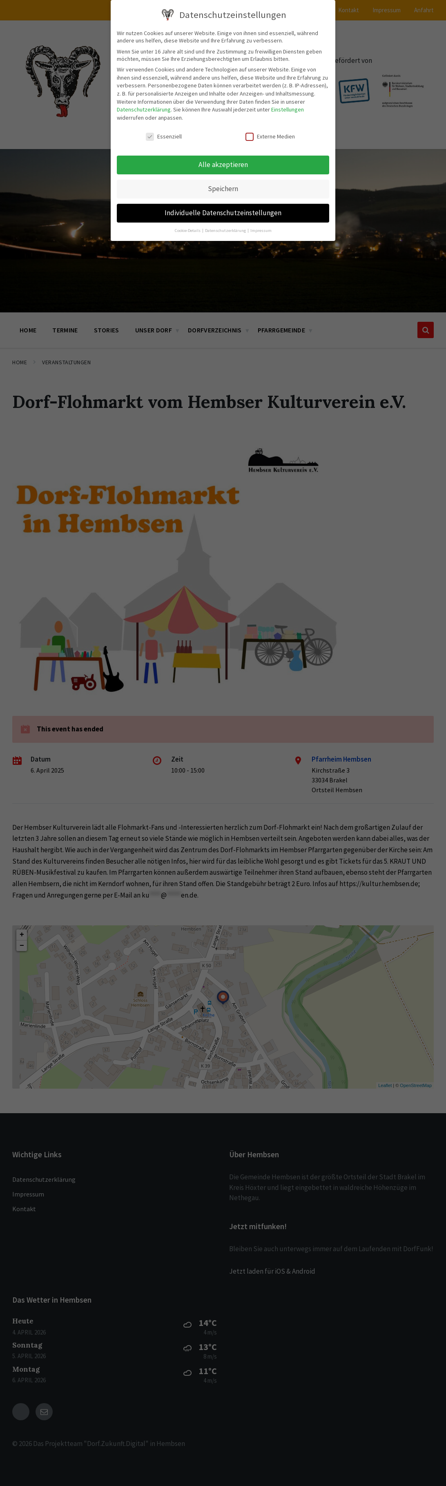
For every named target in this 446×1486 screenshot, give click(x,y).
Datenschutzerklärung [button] (226, 230)
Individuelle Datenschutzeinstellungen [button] (223, 212)
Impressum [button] (261, 230)
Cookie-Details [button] (188, 230)
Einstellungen (287, 109)
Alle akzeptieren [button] (223, 164)
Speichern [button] (223, 188)
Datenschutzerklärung (144, 109)
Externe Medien (270, 136)
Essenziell (164, 136)
